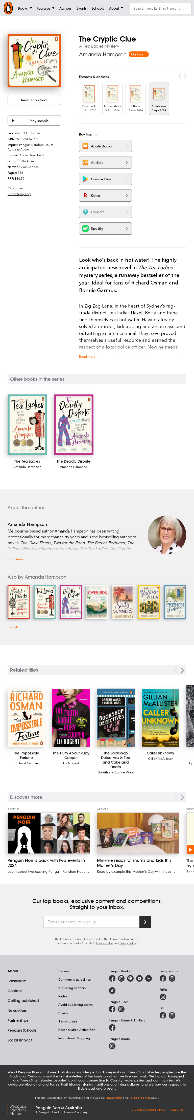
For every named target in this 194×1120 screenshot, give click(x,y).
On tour (138, 54)
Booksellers (17, 981)
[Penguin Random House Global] (22, 1109)
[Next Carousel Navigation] (182, 797)
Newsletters (17, 1010)
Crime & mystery (19, 194)
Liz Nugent (71, 763)
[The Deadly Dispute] (73, 424)
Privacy (63, 1013)
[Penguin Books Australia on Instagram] (121, 978)
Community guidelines (74, 979)
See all (13, 626)
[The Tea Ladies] (27, 424)
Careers (63, 971)
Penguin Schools (22, 1030)
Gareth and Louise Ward (116, 772)
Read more (87, 356)
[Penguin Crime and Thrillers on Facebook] (112, 1027)
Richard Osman (26, 763)
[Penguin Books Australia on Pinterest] (130, 978)
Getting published (23, 1000)
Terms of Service (140, 1097)
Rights (62, 996)
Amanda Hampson (103, 54)
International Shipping (74, 1038)
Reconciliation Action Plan (76, 1029)
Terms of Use (104, 943)
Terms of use (67, 1021)
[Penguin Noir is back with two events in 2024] (49, 833)
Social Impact (20, 1040)
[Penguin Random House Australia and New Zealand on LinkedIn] (148, 978)
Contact (15, 991)
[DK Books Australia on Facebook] (163, 1015)
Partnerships (18, 1020)
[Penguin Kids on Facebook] (163, 978)
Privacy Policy (127, 943)
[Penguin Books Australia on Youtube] (139, 978)
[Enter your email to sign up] (91, 921)
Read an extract (34, 100)
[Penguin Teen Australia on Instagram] (121, 1009)
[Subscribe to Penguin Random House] (145, 922)
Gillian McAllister (160, 758)
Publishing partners (72, 987)
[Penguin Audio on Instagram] (112, 1046)
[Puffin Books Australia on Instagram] (163, 997)
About (13, 971)
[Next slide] (182, 670)
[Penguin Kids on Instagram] (172, 978)
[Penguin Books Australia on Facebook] (112, 978)
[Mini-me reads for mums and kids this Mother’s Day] (138, 833)
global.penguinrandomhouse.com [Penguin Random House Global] (158, 1109)
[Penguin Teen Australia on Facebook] (112, 1009)
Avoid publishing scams (75, 1004)
